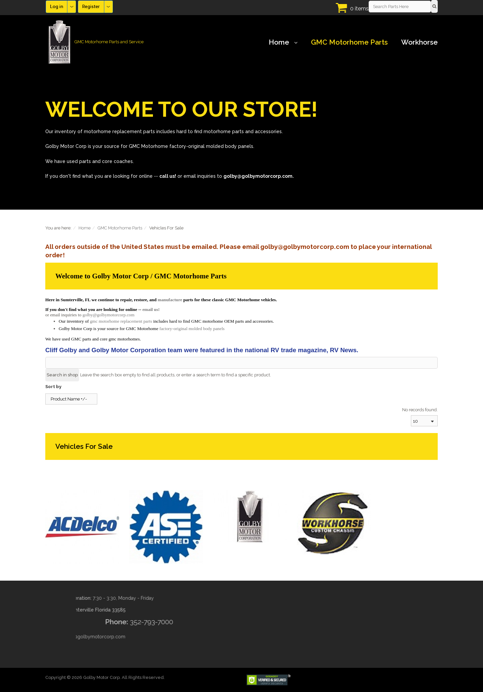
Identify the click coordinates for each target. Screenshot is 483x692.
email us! (150, 309)
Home (283, 42)
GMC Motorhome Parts (349, 42)
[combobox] (424, 420)
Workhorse (419, 42)
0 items (359, 8)
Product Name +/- (69, 399)
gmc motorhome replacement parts (121, 321)
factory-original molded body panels (191, 328)
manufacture (170, 299)
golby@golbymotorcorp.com (109, 314)
